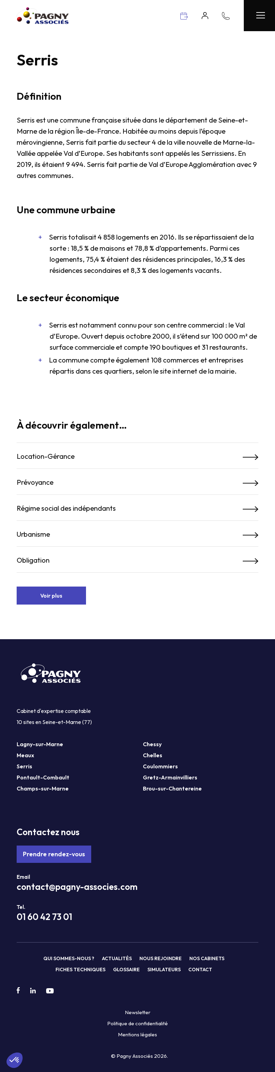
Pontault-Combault (43, 777)
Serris (24, 766)
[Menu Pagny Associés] (259, 15)
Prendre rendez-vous (54, 854)
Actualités (117, 958)
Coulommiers (160, 766)
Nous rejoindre (160, 958)
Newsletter (138, 1012)
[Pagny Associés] (43, 21)
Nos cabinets (206, 958)
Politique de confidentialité (137, 1023)
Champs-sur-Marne (43, 788)
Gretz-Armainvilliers (170, 777)
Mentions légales (137, 1034)
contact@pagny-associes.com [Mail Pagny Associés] (77, 886)
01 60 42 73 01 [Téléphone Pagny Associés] (44, 916)
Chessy (152, 744)
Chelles (152, 755)
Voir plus (51, 595)
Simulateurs (164, 969)
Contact (200, 969)
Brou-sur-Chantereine (172, 788)
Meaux (25, 755)
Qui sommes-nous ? (68, 958)
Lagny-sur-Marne (40, 744)
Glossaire (126, 969)
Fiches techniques (80, 969)
